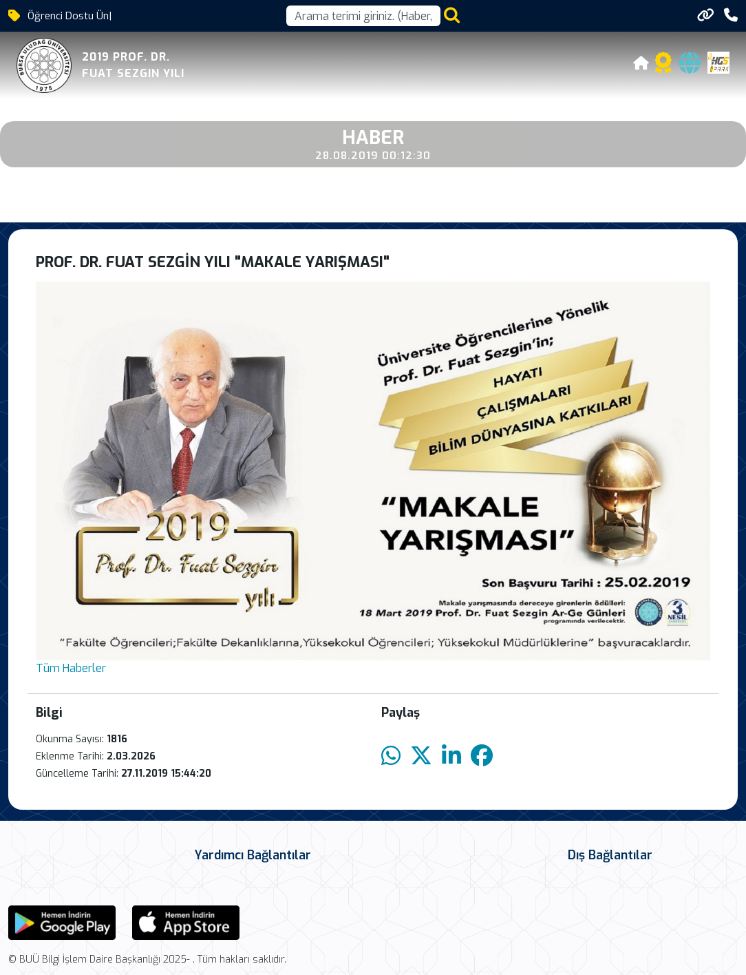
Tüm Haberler (71, 668)
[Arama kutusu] (363, 16)
